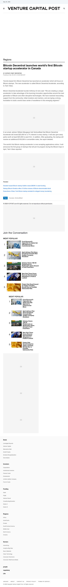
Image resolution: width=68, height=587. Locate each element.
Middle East (6, 529)
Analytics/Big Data (8, 548)
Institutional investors (8, 470)
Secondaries (6, 457)
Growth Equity (6, 452)
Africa (4, 517)
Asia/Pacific (6, 520)
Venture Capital (7, 446)
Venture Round (7, 498)
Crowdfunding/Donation (9, 501)
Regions (7, 60)
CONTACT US (20, 581)
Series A (5, 504)
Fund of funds (6, 482)
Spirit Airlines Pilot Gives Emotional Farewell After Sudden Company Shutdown (30, 254)
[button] (4, 8)
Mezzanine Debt (7, 449)
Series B (5, 507)
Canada (11, 198)
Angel (4, 495)
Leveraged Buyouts (8, 443)
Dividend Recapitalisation (9, 455)
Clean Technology (7, 554)
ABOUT (13, 581)
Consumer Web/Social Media (10, 559)
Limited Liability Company (9, 479)
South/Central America (9, 526)
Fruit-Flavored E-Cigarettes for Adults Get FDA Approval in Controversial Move (30, 244)
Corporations (6, 467)
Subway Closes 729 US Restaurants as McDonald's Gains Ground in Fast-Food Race (30, 265)
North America (6, 532)
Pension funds (7, 473)
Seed (4, 492)
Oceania (5, 534)
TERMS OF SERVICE (44, 581)
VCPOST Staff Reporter (13, 73)
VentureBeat (18, 198)
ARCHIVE (5, 581)
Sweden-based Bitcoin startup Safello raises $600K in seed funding (24, 186)
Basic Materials (7, 551)
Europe (5, 523)
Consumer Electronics (9, 557)
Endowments (6, 476)
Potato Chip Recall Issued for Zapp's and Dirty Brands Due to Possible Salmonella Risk (30, 286)
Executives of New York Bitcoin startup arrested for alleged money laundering (27, 191)
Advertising (6, 545)
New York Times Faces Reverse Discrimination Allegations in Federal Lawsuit (29, 276)
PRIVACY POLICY (31, 581)
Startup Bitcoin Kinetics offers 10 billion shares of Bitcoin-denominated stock (27, 188)
